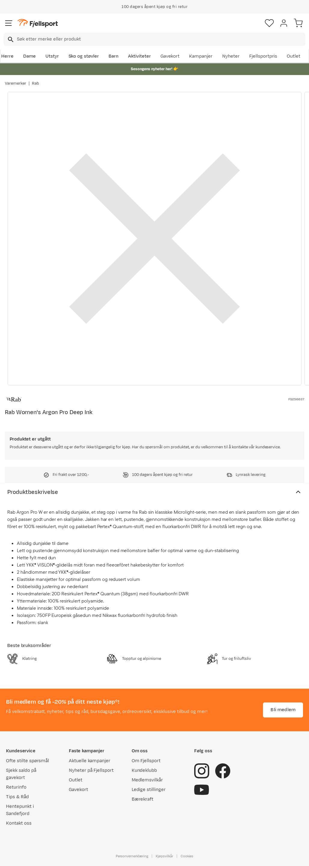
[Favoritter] (269, 23)
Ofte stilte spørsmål (27, 761)
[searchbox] (160, 39)
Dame (29, 56)
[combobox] (154, 39)
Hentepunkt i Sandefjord (20, 810)
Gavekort (170, 56)
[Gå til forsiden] (37, 23)
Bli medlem (283, 710)
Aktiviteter (139, 56)
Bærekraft (143, 799)
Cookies (187, 856)
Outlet (293, 56)
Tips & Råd (17, 797)
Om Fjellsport (146, 761)
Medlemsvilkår (147, 780)
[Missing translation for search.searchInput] (10, 39)
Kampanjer (201, 56)
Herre (7, 56)
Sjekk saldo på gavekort (21, 774)
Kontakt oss (19, 823)
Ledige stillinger (149, 789)
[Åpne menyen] (8, 23)
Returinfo (16, 787)
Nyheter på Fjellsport (91, 770)
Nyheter (231, 56)
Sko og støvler (84, 56)
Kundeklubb (144, 770)
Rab (35, 83)
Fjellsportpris (263, 56)
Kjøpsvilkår (164, 856)
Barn (113, 56)
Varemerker (15, 83)
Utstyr (52, 56)
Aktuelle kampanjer (89, 761)
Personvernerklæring (132, 856)
